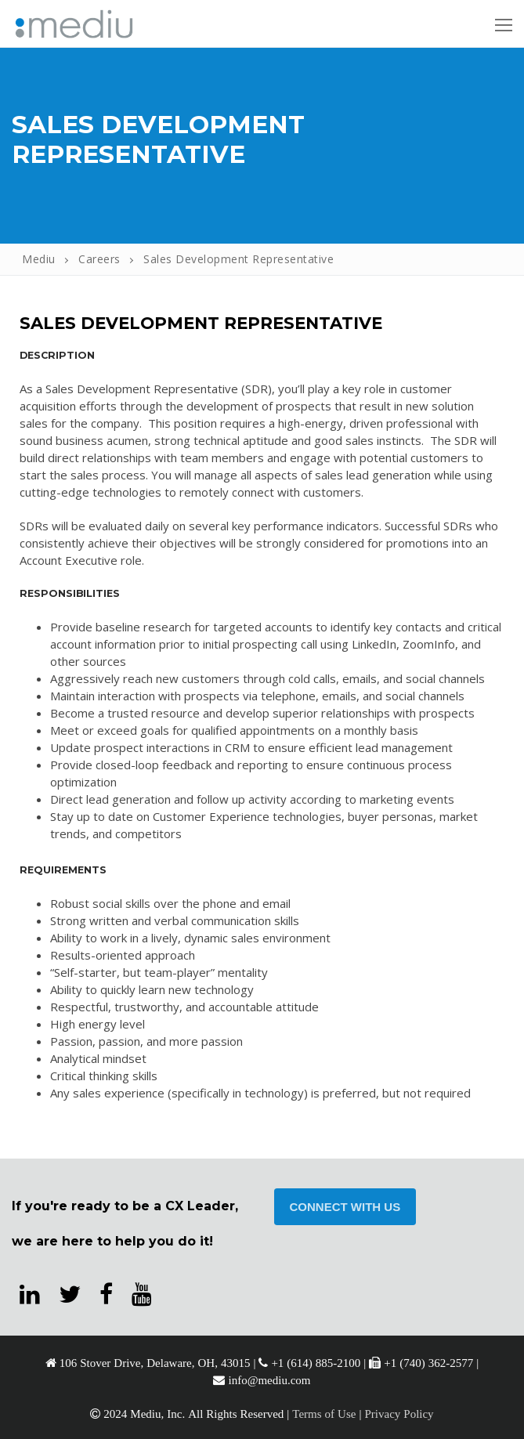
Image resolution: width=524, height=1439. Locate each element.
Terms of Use (324, 1413)
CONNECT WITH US (345, 1206)
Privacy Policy (398, 1413)
